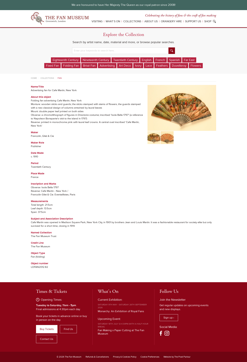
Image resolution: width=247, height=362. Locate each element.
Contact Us (46, 339)
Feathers (162, 65)
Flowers (196, 65)
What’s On (113, 21)
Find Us (68, 329)
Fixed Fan (52, 65)
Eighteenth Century (66, 60)
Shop (207, 21)
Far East (189, 60)
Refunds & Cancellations (97, 356)
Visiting (97, 21)
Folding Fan (71, 65)
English (146, 60)
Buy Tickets (47, 329)
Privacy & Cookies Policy (124, 356)
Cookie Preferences (149, 356)
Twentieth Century (125, 60)
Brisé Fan (89, 65)
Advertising (107, 65)
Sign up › (168, 317)
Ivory (138, 65)
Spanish (174, 60)
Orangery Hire (171, 21)
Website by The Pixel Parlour (176, 356)
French (160, 60)
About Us (151, 21)
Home (34, 78)
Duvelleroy (179, 65)
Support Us (193, 21)
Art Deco (125, 65)
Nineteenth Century (96, 60)
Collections (132, 21)
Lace (149, 65)
